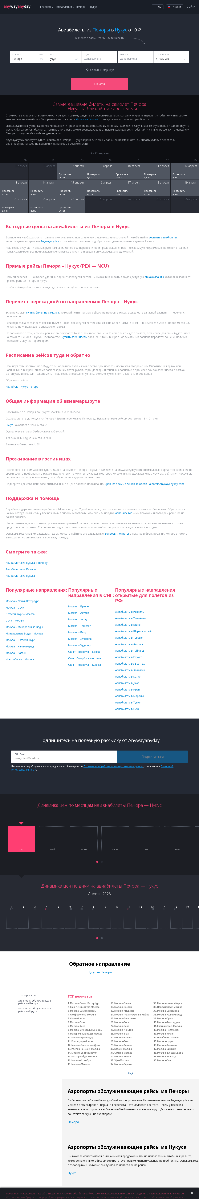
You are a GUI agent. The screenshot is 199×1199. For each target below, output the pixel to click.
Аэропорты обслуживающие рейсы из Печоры (34, 1002)
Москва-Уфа (121, 1033)
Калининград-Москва (169, 1026)
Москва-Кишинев (124, 1010)
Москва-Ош (164, 1060)
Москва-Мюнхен (80, 1064)
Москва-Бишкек (166, 1049)
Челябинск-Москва (168, 1037)
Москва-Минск (122, 1056)
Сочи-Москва (77, 1018)
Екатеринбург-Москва (84, 1056)
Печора (73, 1122)
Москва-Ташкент (167, 1045)
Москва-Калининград (169, 1014)
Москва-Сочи (77, 1022)
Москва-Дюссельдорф (170, 1052)
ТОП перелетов (26, 995)
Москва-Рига (121, 1022)
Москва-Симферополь (83, 1010)
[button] (97, 862)
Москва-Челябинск (168, 1029)
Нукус (72, 1173)
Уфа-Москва (121, 1060)
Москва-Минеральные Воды (86, 1029)
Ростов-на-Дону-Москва (85, 1049)
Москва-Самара (123, 1045)
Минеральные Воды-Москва (86, 1033)
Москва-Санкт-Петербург (85, 1003)
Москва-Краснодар (82, 1037)
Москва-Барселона (168, 1010)
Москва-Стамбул (81, 1060)
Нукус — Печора (99, 972)
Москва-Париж (122, 1003)
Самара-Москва (123, 1052)
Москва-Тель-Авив (125, 1018)
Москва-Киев (77, 1026)
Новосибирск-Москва (169, 1007)
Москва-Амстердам (168, 1022)
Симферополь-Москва (83, 1014)
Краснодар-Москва (82, 1041)
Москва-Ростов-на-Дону (85, 1045)
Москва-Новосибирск (169, 1003)
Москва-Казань (123, 1037)
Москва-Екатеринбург (84, 1052)
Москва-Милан (165, 1033)
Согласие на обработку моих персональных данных (113, 766)
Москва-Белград (166, 1056)
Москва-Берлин (123, 1064)
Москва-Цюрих (166, 1041)
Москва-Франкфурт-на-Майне (131, 1014)
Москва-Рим (121, 1041)
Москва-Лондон (123, 1029)
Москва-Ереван (123, 1007)
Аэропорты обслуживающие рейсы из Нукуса (34, 1010)
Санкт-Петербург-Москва (85, 1007)
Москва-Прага (165, 1018)
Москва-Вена (121, 1026)
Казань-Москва (123, 1049)
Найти (99, 84)
